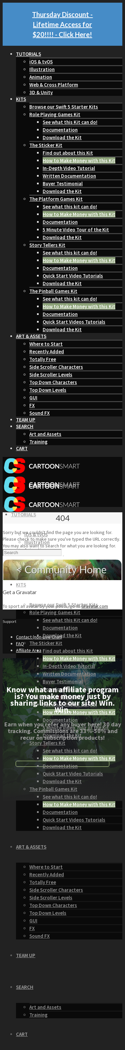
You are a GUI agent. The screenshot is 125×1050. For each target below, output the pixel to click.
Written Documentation (69, 176)
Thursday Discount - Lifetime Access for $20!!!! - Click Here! (62, 24)
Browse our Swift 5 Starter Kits (63, 107)
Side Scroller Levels (50, 374)
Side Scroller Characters (56, 367)
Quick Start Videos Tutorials (74, 322)
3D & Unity (41, 92)
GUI (33, 397)
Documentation (60, 130)
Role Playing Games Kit (54, 114)
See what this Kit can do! (70, 122)
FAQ (20, 644)
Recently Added (46, 351)
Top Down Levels (47, 390)
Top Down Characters (53, 382)
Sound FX (39, 413)
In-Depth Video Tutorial (69, 168)
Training (38, 442)
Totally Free (42, 359)
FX (32, 405)
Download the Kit (62, 137)
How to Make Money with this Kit (79, 160)
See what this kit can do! (70, 206)
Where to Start (46, 344)
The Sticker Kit (45, 145)
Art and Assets (45, 434)
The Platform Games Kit (56, 199)
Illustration (42, 69)
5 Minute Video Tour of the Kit (76, 229)
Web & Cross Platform (53, 84)
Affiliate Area (28, 650)
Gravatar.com (94, 606)
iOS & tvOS (41, 61)
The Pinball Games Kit (53, 291)
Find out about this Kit (68, 153)
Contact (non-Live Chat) (39, 637)
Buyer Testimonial (63, 183)
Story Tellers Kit (47, 245)
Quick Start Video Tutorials (73, 276)
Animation (40, 77)
